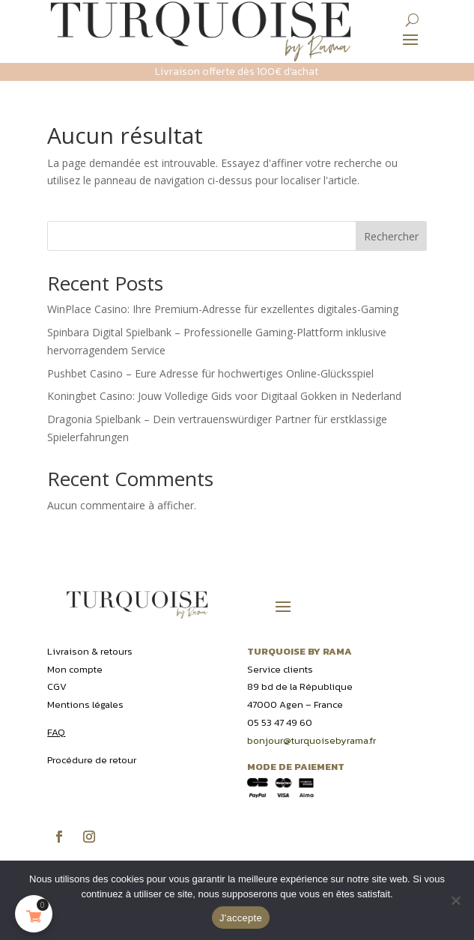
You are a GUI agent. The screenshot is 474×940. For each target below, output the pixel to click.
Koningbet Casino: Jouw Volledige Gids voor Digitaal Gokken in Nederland (224, 396)
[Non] (455, 900)
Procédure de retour (91, 760)
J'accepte (240, 918)
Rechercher (391, 236)
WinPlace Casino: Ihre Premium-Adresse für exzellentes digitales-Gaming (222, 309)
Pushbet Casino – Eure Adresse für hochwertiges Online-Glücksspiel (210, 373)
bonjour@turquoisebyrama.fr (311, 740)
